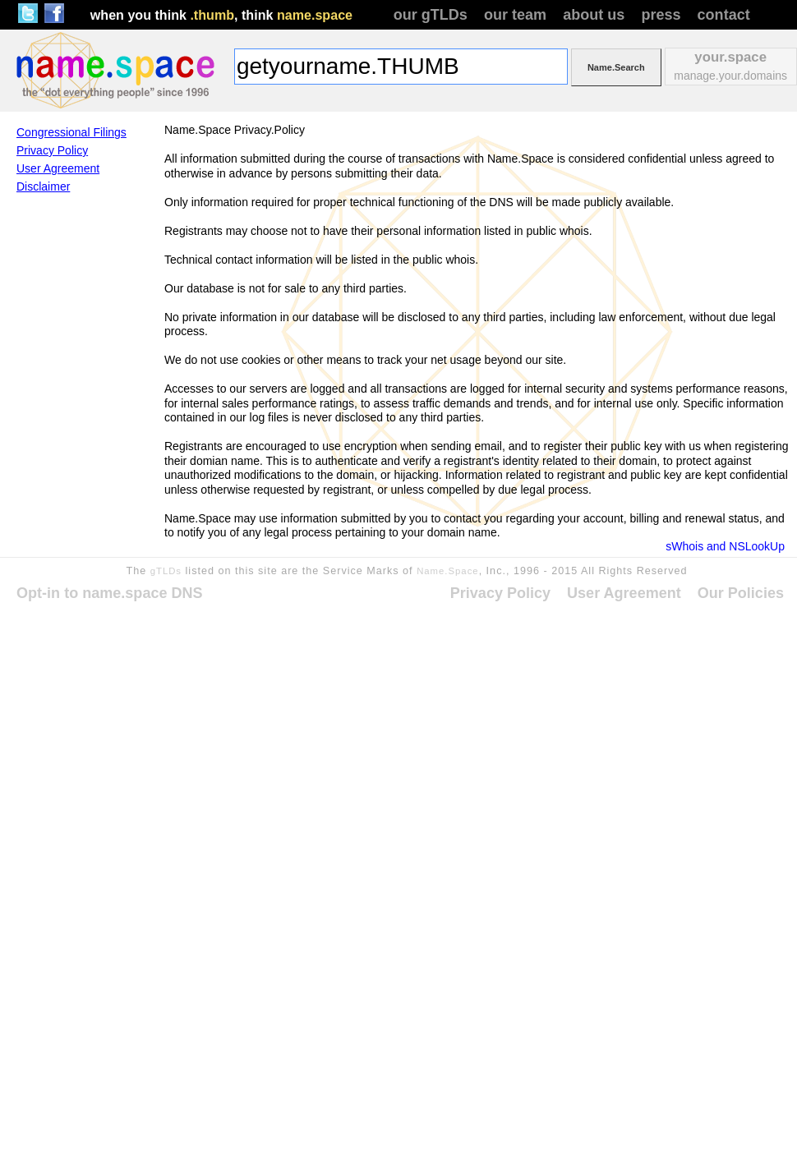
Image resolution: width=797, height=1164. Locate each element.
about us (593, 15)
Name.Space (448, 571)
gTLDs (166, 571)
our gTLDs (431, 15)
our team (515, 15)
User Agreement (57, 168)
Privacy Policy (52, 150)
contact (724, 15)
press (660, 15)
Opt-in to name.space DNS (109, 593)
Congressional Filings (71, 132)
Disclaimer (43, 186)
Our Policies (741, 593)
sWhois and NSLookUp (725, 546)
